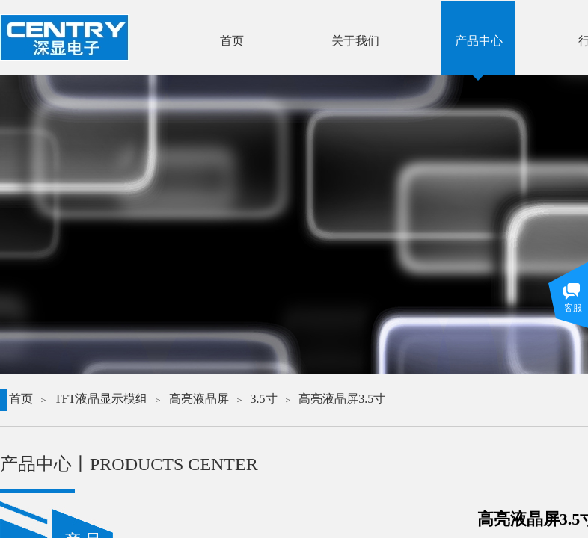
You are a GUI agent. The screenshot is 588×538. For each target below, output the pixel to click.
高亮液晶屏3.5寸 (341, 398)
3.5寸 (264, 398)
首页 (21, 398)
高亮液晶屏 (199, 398)
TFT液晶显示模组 (101, 398)
